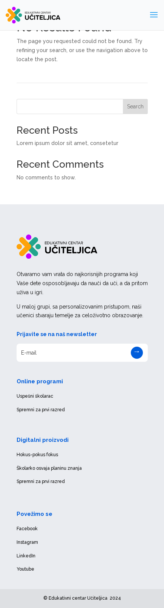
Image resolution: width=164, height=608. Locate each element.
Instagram (27, 542)
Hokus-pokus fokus (37, 454)
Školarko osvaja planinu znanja (49, 468)
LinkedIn (26, 556)
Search (135, 106)
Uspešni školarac (35, 396)
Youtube (25, 569)
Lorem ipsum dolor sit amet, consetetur (67, 143)
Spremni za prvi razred (41, 409)
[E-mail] (82, 353)
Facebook (27, 528)
